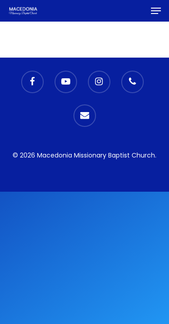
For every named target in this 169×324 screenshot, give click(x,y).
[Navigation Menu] (156, 10)
